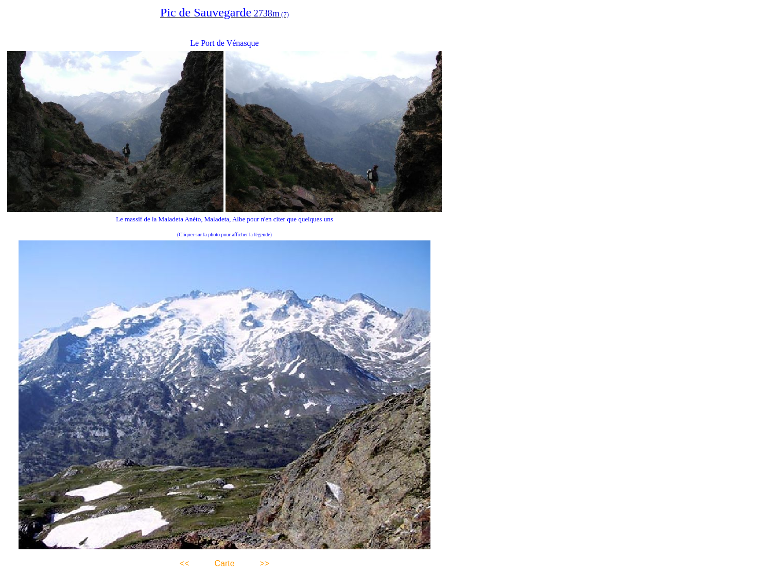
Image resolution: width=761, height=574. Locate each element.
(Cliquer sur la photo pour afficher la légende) (224, 234)
